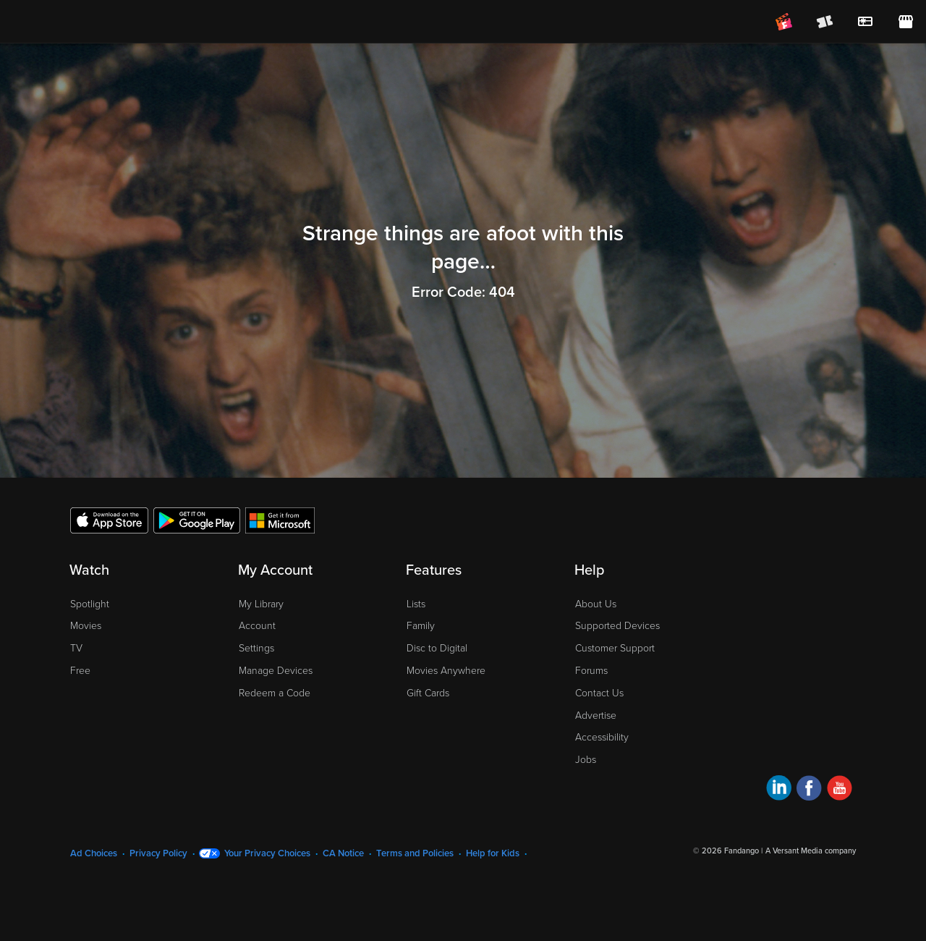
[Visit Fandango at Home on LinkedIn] (778, 790)
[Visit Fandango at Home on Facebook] (809, 790)
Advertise (595, 715)
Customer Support (615, 648)
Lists (416, 604)
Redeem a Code (274, 693)
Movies (85, 626)
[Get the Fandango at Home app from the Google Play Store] (197, 520)
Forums (591, 670)
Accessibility (602, 737)
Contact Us (599, 693)
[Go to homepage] (100, 21)
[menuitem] (865, 21)
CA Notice (343, 853)
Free (80, 670)
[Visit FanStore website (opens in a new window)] (905, 21)
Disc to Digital (437, 648)
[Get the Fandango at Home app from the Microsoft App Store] (280, 520)
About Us (595, 604)
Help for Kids (492, 853)
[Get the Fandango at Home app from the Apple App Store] (109, 520)
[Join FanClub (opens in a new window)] (784, 21)
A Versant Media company (810, 851)
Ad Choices (93, 853)
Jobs (585, 760)
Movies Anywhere (446, 670)
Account (257, 626)
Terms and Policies (415, 853)
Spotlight (89, 604)
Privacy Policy (158, 853)
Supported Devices (617, 626)
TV (76, 648)
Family (421, 626)
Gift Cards (428, 693)
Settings (256, 648)
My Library (261, 604)
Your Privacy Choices (267, 853)
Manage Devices (276, 670)
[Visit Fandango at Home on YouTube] (839, 790)
